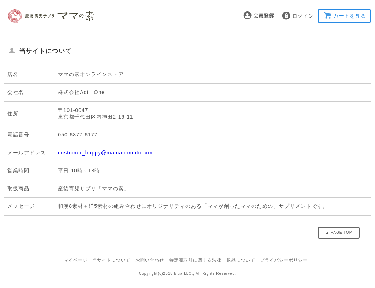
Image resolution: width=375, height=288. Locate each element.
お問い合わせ (149, 260)
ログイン (303, 16)
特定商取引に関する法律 (195, 260)
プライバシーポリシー (284, 260)
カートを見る (349, 16)
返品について (241, 260)
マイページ (76, 260)
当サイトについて (111, 260)
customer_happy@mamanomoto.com (106, 153)
